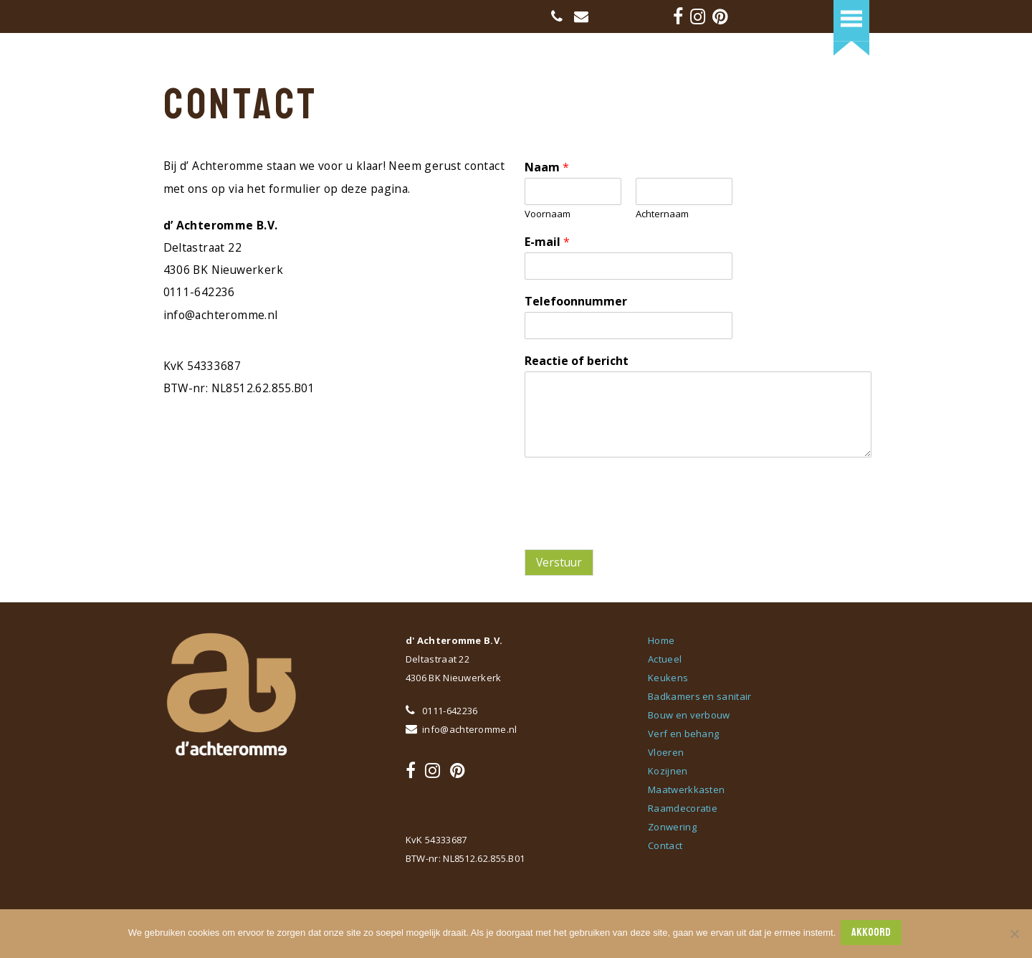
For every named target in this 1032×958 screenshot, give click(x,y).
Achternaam (662, 214)
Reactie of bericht (577, 361)
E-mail (547, 242)
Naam (547, 167)
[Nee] (1014, 934)
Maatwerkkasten (686, 789)
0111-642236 (442, 710)
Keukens (668, 677)
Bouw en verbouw (689, 714)
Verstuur (559, 562)
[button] (851, 19)
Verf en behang (683, 733)
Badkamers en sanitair (699, 696)
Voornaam (547, 214)
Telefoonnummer (576, 301)
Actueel (665, 659)
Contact (665, 845)
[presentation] (633, 525)
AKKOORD (873, 933)
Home (661, 640)
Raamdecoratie (682, 808)
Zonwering (672, 826)
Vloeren (666, 752)
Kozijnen (667, 770)
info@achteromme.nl (461, 729)
